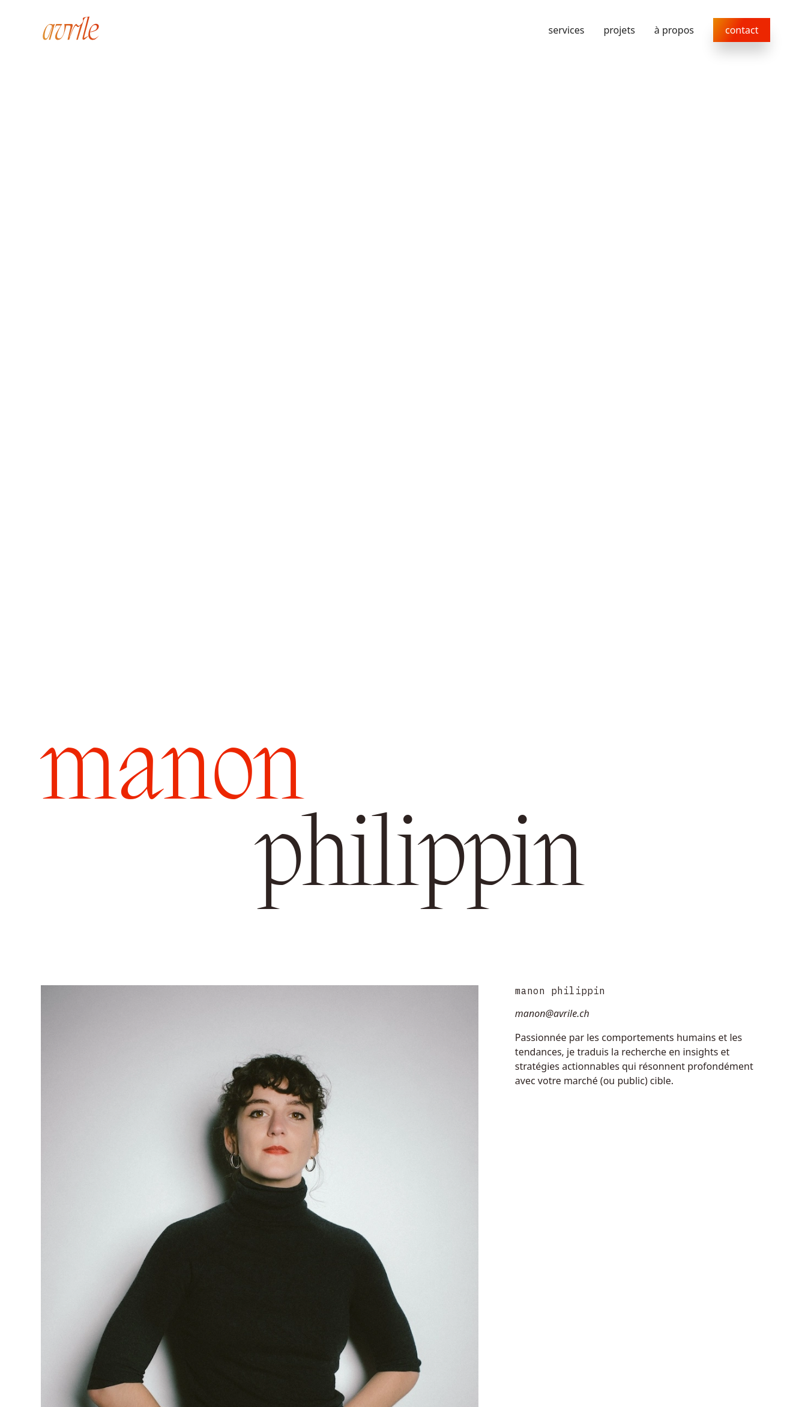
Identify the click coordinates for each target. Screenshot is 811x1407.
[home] (71, 30)
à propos (674, 30)
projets (619, 30)
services (567, 30)
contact (741, 30)
